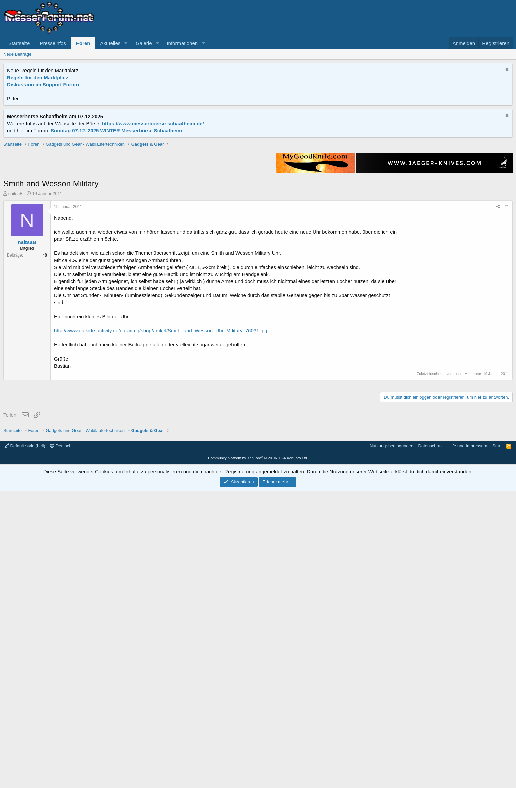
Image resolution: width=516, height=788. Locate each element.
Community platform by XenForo (258, 755)
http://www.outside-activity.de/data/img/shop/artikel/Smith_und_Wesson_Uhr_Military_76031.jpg (160, 426)
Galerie (144, 43)
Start (496, 742)
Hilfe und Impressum (467, 742)
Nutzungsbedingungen (391, 742)
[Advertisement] (258, 188)
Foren (83, 43)
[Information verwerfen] (506, 70)
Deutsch (60, 742)
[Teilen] (498, 303)
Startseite (19, 43)
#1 (507, 302)
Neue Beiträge (17, 54)
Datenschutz (430, 742)
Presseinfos (53, 43)
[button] (126, 43)
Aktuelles (110, 43)
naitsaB (15, 289)
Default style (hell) (25, 742)
